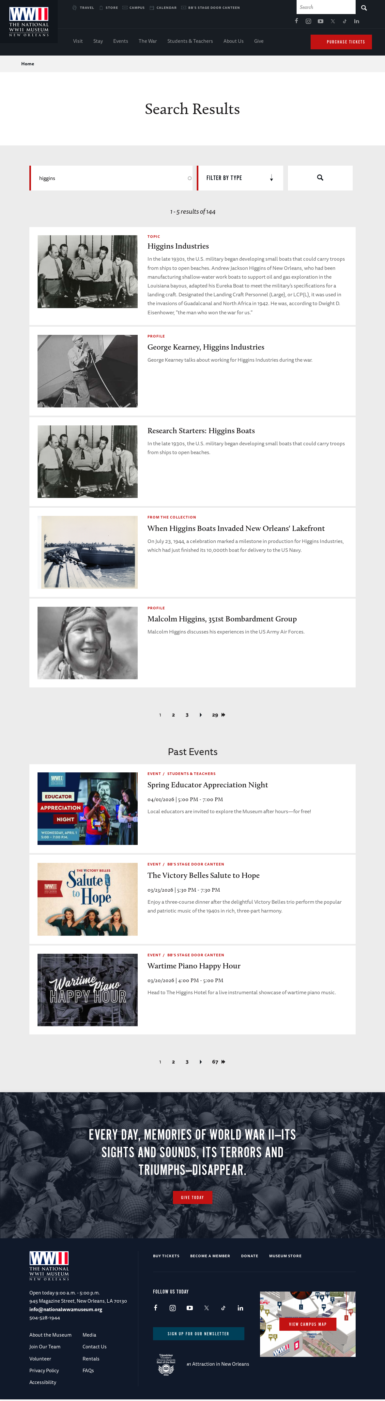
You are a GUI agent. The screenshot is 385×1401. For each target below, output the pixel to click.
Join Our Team (44, 1348)
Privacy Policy (44, 1372)
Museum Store (285, 1257)
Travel (87, 7)
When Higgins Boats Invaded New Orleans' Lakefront (236, 530)
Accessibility (42, 1384)
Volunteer (40, 1360)
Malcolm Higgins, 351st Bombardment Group (222, 620)
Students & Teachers (190, 42)
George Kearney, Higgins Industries (205, 348)
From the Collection (171, 519)
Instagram (234, 23)
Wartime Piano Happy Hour (193, 967)
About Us (233, 42)
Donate (249, 1257)
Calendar (167, 7)
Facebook (222, 23)
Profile (156, 337)
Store (112, 7)
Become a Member (210, 1257)
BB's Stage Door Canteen (214, 7)
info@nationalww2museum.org (65, 1311)
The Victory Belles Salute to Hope (203, 877)
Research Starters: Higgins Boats (201, 432)
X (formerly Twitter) (259, 23)
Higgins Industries (178, 248)
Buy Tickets (166, 1257)
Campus (137, 7)
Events (120, 42)
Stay (98, 42)
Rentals (91, 1360)
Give (259, 42)
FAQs (88, 1372)
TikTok (271, 23)
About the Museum (50, 1336)
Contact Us (95, 1348)
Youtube (247, 23)
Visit (78, 42)
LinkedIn (283, 23)
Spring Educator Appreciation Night (207, 786)
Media (89, 1336)
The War (148, 42)
